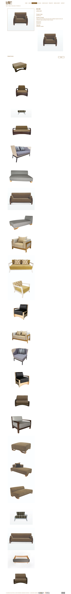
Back (61, 57)
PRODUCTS (34, 3)
